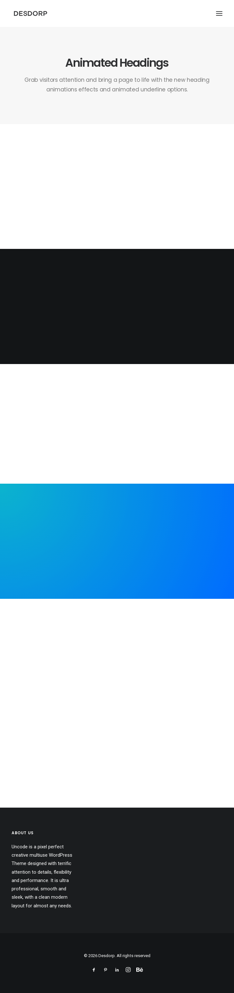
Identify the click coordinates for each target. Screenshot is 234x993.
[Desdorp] (31, 13)
